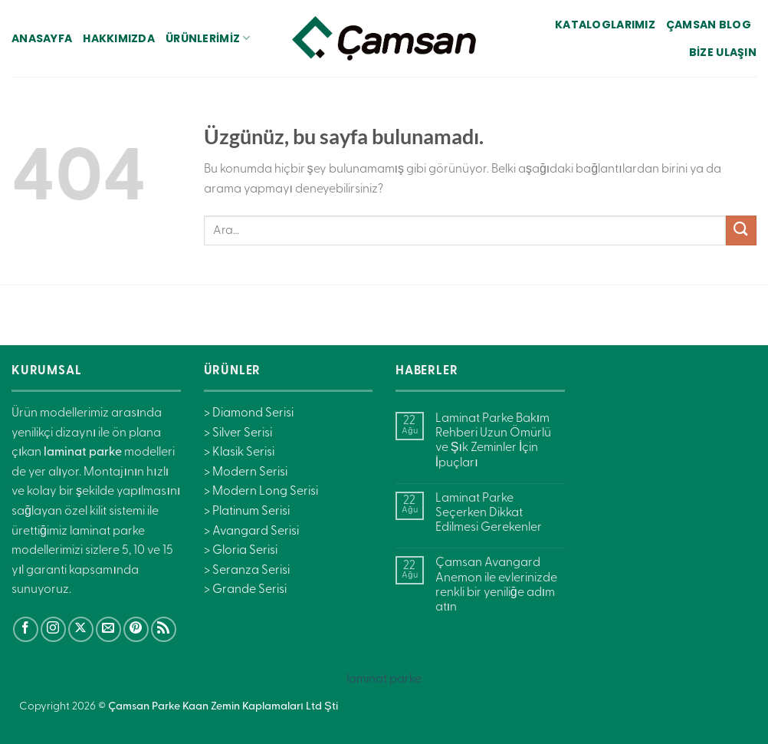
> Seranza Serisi (247, 571)
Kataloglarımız (605, 24)
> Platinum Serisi (247, 511)
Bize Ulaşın (723, 52)
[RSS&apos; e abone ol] (163, 629)
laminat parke (384, 679)
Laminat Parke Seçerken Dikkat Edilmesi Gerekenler (488, 513)
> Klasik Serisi (239, 452)
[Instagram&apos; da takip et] (53, 629)
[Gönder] (741, 230)
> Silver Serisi (238, 433)
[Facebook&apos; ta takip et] (25, 629)
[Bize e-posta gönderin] (108, 629)
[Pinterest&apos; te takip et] (136, 629)
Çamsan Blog (708, 24)
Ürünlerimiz (208, 38)
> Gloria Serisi (240, 551)
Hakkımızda (119, 38)
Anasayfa (41, 38)
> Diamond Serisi (249, 413)
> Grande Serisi (245, 590)
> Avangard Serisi (251, 531)
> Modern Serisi (245, 472)
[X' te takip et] (81, 629)
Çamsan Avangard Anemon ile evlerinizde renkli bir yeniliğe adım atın (496, 585)
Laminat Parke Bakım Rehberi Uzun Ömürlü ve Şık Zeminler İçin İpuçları (493, 441)
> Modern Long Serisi (261, 492)
